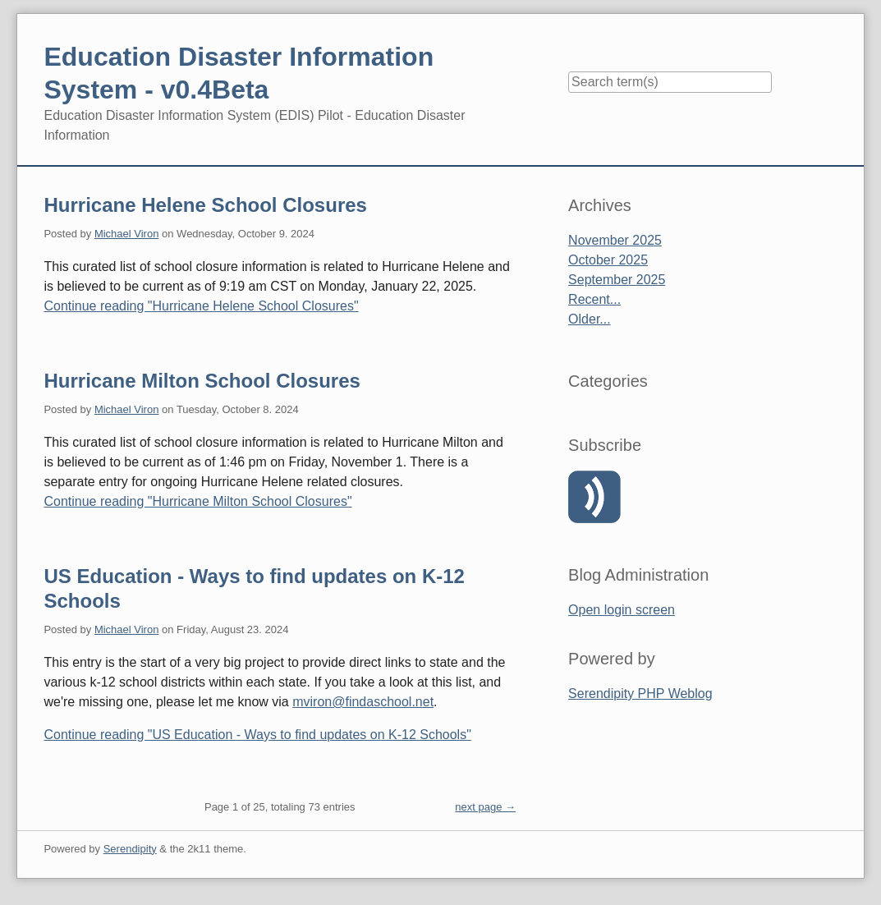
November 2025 (615, 240)
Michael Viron (126, 233)
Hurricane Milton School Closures (202, 381)
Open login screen (621, 610)
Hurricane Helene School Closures (205, 205)
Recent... (594, 299)
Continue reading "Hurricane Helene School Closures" (201, 306)
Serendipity (130, 849)
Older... (589, 319)
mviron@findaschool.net (363, 702)
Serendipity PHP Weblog (640, 694)
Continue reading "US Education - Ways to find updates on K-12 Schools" (257, 735)
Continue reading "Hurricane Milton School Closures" (197, 501)
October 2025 (608, 260)
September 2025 (616, 280)
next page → (485, 807)
